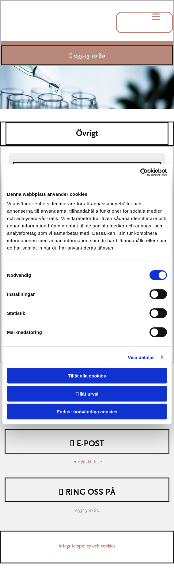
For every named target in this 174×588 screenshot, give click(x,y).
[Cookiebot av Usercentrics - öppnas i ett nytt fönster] (140, 172)
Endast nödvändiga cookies (87, 411)
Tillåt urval (87, 393)
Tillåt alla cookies (87, 375)
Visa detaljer (141, 357)
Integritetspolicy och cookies (87, 546)
